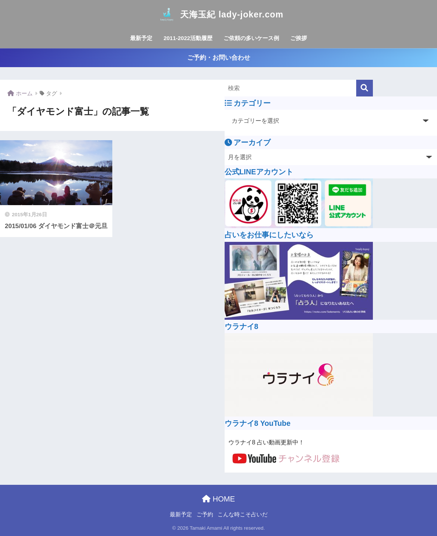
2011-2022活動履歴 (187, 38)
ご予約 (204, 514)
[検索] (364, 88)
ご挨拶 (298, 38)
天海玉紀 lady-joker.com (218, 14)
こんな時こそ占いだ (243, 514)
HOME (218, 499)
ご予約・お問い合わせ (218, 57)
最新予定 (141, 38)
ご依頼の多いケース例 (251, 38)
